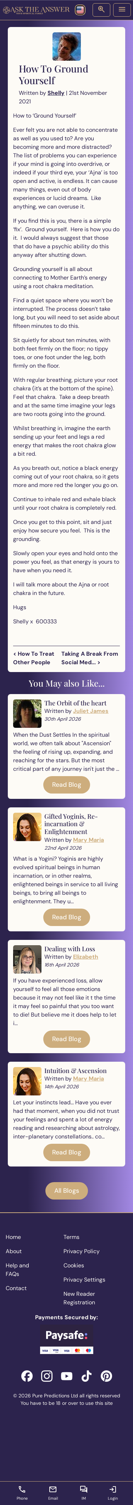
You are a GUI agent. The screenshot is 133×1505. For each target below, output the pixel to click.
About (14, 1251)
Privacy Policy (81, 1251)
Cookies (73, 1265)
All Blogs (66, 1190)
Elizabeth (85, 956)
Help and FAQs (17, 1270)
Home (13, 1237)
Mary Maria (88, 840)
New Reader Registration (79, 1298)
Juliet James (91, 711)
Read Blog (66, 784)
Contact (16, 1288)
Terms (71, 1237)
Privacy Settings (84, 1279)
